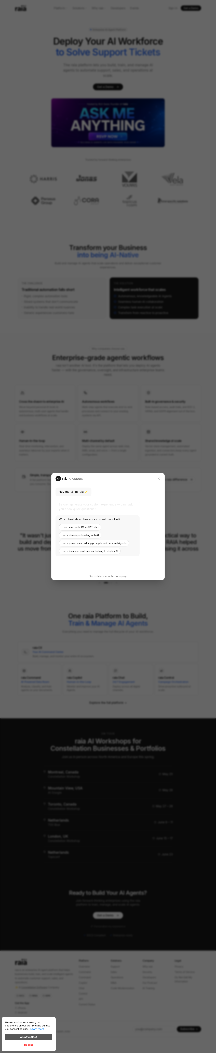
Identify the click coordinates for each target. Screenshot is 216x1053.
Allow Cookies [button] (28, 1036)
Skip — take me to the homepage (108, 576)
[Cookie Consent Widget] (29, 1034)
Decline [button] (28, 1044)
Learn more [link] (37, 1028)
